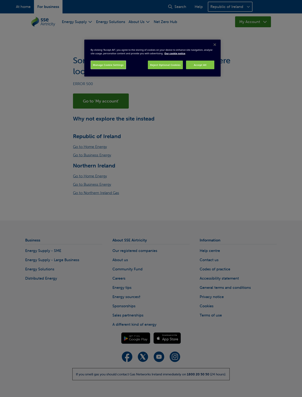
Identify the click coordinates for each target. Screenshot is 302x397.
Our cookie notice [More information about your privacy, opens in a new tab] (174, 53)
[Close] (214, 44)
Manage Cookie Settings (108, 64)
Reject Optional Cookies (165, 64)
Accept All (200, 64)
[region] (152, 58)
